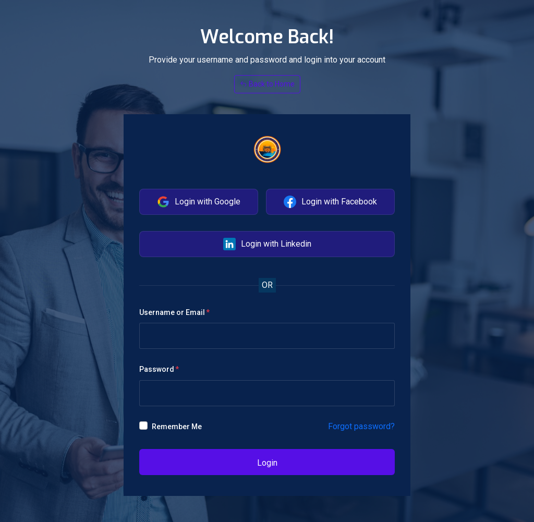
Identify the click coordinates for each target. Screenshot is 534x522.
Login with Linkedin (267, 244)
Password (156, 369)
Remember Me (177, 426)
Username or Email (172, 312)
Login (267, 463)
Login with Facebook (330, 202)
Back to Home (267, 84)
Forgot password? (361, 426)
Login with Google (198, 202)
